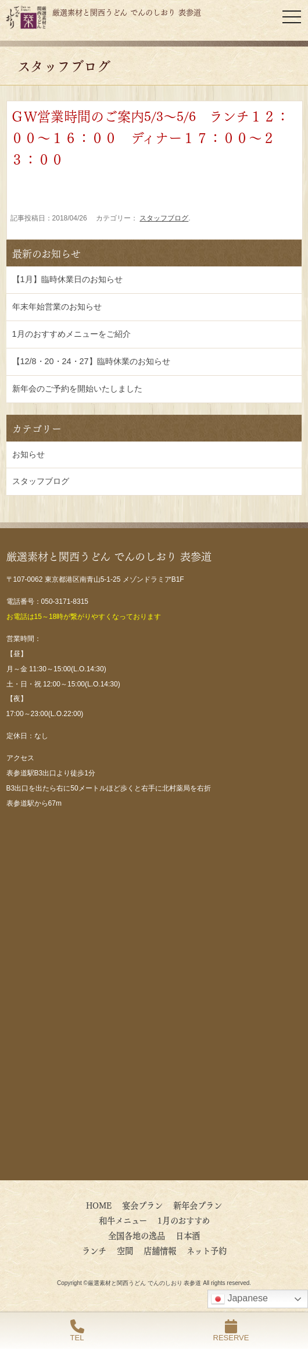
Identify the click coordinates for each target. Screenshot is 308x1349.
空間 (125, 1250)
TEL (77, 1330)
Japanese (239, 1299)
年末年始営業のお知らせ (57, 306)
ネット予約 (207, 1250)
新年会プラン (197, 1204)
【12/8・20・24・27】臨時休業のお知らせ (91, 361)
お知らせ (28, 454)
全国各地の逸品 (136, 1235)
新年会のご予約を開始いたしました (77, 388)
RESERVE (231, 1330)
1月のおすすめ (183, 1219)
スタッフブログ (163, 218)
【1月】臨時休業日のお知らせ (67, 279)
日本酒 (188, 1235)
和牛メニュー (123, 1219)
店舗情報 (160, 1250)
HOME (99, 1204)
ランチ (94, 1250)
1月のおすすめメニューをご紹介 (71, 334)
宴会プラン (142, 1204)
